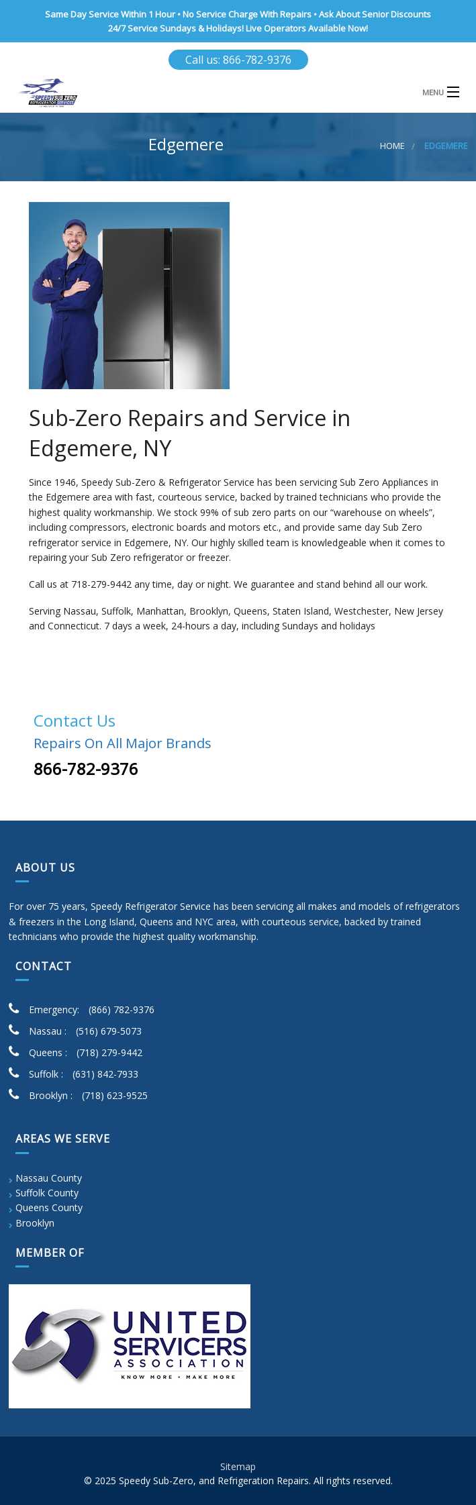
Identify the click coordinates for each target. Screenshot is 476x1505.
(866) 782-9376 (121, 1009)
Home (392, 146)
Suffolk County (47, 1192)
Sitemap (238, 1466)
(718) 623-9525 (115, 1095)
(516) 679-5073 (109, 1031)
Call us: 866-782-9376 (238, 59)
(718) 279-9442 (109, 1052)
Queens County (49, 1207)
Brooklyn (34, 1222)
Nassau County (48, 1178)
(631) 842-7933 (105, 1074)
